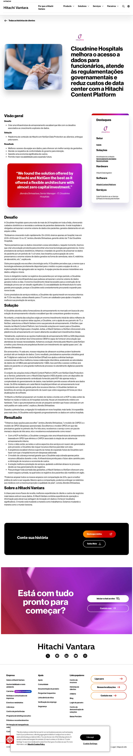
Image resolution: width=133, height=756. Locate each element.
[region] (60, 739)
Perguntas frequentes (47, 693)
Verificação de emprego (47, 702)
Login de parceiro (76, 703)
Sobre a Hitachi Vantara (15, 680)
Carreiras (10, 691)
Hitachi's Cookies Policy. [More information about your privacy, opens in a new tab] (36, 744)
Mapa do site (122, 747)
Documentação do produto (48, 689)
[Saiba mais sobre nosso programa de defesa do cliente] (94, 543)
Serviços (97, 6)
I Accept (90, 737)
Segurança (42, 706)
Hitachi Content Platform (106, 185)
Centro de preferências (15, 711)
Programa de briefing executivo (18, 716)
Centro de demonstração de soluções (77, 709)
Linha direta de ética (46, 698)
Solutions (82, 6)
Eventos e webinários (14, 703)
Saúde (98, 145)
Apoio (40, 680)
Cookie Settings (90, 744)
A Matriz (73, 694)
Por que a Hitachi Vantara (45, 7)
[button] (127, 6)
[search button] (122, 6)
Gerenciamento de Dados (106, 159)
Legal (113, 747)
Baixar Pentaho (76, 716)
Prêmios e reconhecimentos (17, 720)
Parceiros (111, 6)
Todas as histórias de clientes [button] (19, 20)
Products (67, 6)
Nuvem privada (102, 161)
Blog (71, 698)
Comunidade (43, 684)
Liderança (10, 707)
